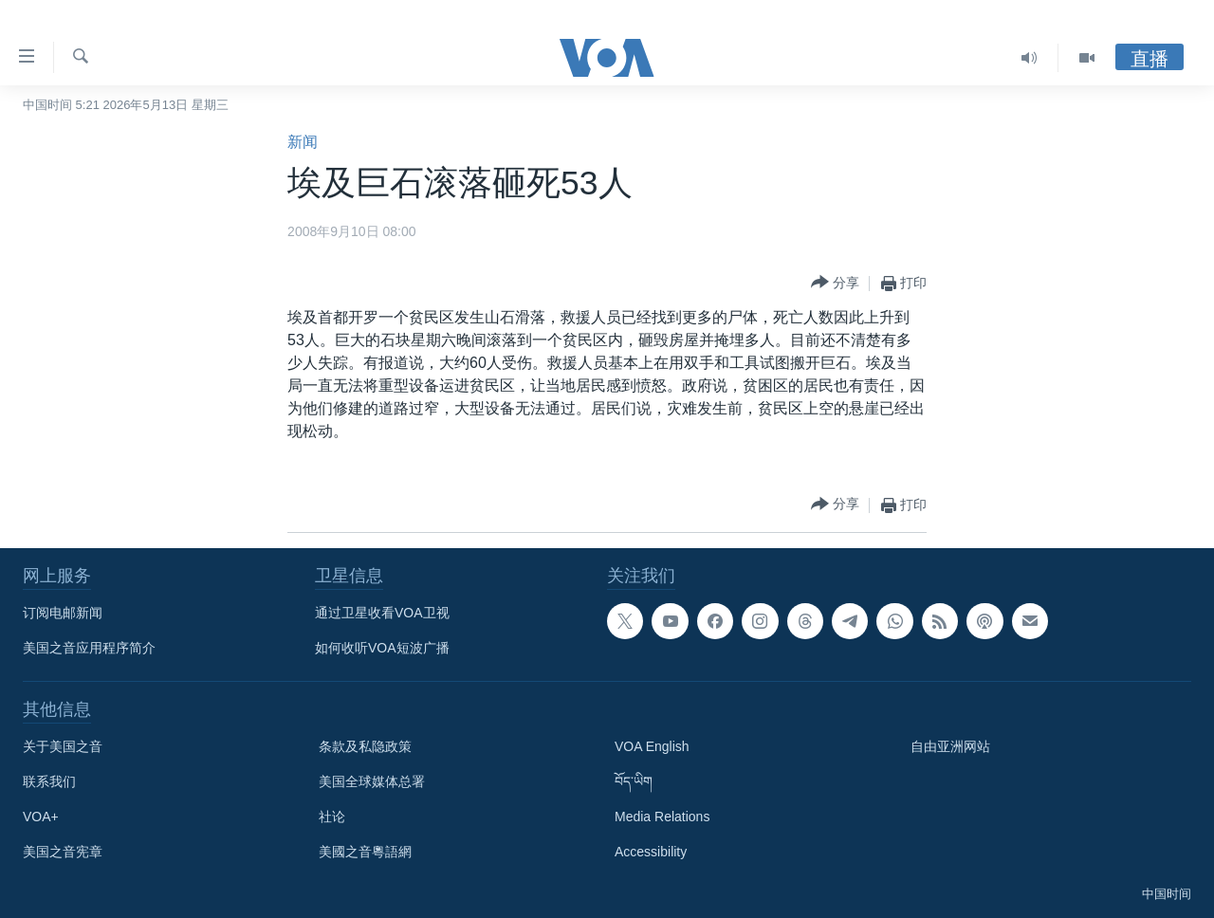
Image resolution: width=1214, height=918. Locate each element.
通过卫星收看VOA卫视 (382, 612)
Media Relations (662, 816)
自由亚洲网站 (950, 746)
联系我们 (49, 781)
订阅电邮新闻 (62, 612)
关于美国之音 (62, 746)
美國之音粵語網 (365, 851)
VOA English (652, 746)
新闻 (302, 142)
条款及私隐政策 (365, 746)
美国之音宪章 (62, 851)
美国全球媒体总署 (372, 781)
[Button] (835, 283)
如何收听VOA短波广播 (382, 647)
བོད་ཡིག (634, 781)
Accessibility (651, 851)
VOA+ (41, 816)
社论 (332, 816)
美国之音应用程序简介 (89, 647)
